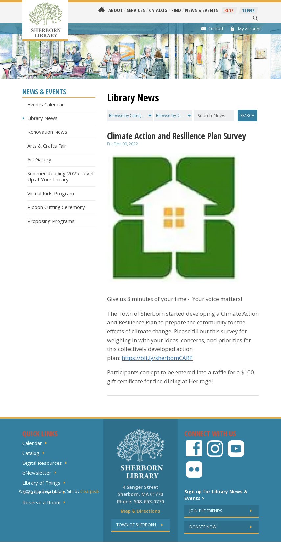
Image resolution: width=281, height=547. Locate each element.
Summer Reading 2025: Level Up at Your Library (60, 176)
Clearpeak (89, 544)
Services (136, 10)
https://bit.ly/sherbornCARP (157, 358)
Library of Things (41, 482)
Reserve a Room (41, 502)
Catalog (158, 10)
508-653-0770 (149, 501)
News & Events (201, 10)
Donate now (202, 527)
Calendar (32, 443)
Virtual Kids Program (50, 193)
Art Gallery (39, 159)
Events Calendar (45, 104)
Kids (229, 10)
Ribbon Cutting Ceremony (56, 207)
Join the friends (205, 510)
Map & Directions (140, 511)
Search (247, 115)
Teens (248, 10)
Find (176, 10)
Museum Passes (41, 492)
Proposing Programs (51, 221)
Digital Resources (42, 463)
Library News (42, 118)
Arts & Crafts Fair (46, 145)
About (115, 10)
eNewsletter (36, 472)
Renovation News (47, 132)
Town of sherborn (136, 525)
